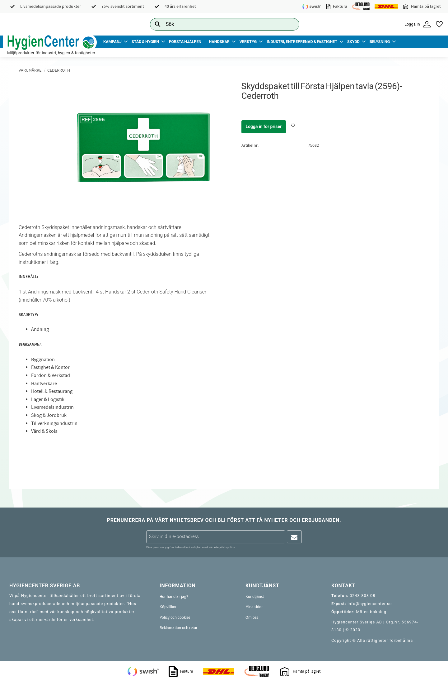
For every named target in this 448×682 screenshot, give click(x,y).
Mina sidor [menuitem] (254, 606)
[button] (439, 24)
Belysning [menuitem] (380, 41)
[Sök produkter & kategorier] (217, 24)
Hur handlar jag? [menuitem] (174, 596)
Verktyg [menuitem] (248, 41)
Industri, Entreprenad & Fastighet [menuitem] (302, 41)
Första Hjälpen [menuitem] (185, 41)
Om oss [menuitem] (251, 617)
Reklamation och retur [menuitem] (179, 627)
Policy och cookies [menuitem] (175, 617)
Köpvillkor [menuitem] (168, 606)
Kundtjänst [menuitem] (254, 596)
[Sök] (289, 24)
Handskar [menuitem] (219, 41)
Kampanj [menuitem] (112, 41)
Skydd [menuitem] (353, 41)
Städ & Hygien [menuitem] (145, 41)
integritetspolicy (224, 547)
